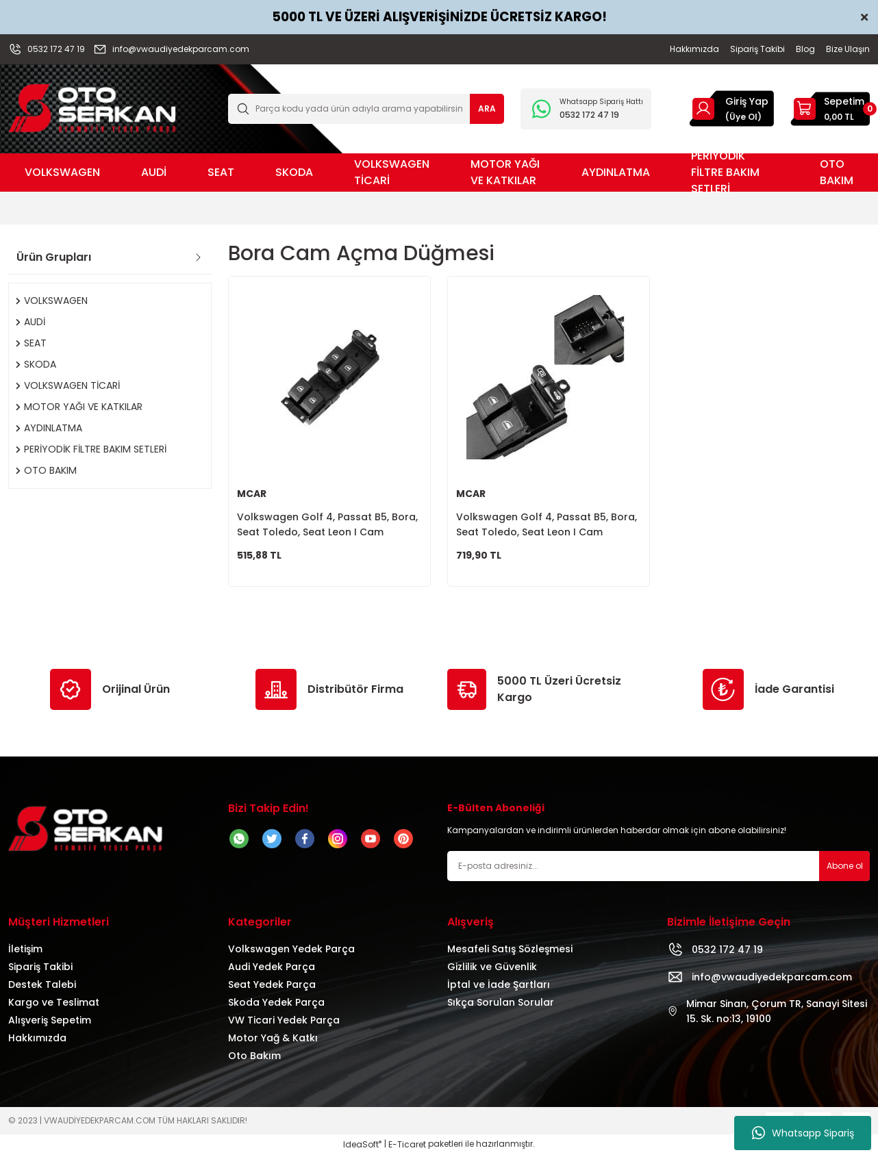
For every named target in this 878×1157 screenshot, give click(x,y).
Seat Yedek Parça (272, 987)
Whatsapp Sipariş (803, 1133)
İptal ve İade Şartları (498, 987)
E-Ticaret (407, 1147)
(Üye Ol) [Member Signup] (743, 117)
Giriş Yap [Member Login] (746, 101)
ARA (487, 108)
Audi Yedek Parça (271, 969)
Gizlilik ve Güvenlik (492, 969)
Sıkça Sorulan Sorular (500, 1005)
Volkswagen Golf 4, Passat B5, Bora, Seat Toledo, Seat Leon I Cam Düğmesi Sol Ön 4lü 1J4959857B (327, 524)
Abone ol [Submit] (845, 868)
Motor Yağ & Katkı (273, 1040)
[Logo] (92, 108)
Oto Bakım (254, 1058)
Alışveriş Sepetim (49, 1023)
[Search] (366, 109)
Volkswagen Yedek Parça (291, 951)
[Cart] (830, 109)
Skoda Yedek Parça (276, 1005)
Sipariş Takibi (40, 969)
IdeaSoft (362, 1147)
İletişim (25, 951)
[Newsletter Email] (658, 869)
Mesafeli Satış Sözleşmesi (510, 951)
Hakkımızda (37, 1040)
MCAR (251, 493)
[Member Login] (703, 108)
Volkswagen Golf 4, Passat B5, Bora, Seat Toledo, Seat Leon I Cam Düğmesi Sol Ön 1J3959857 (546, 524)
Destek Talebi (42, 987)
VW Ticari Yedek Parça (284, 1023)
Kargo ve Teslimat (53, 1005)
